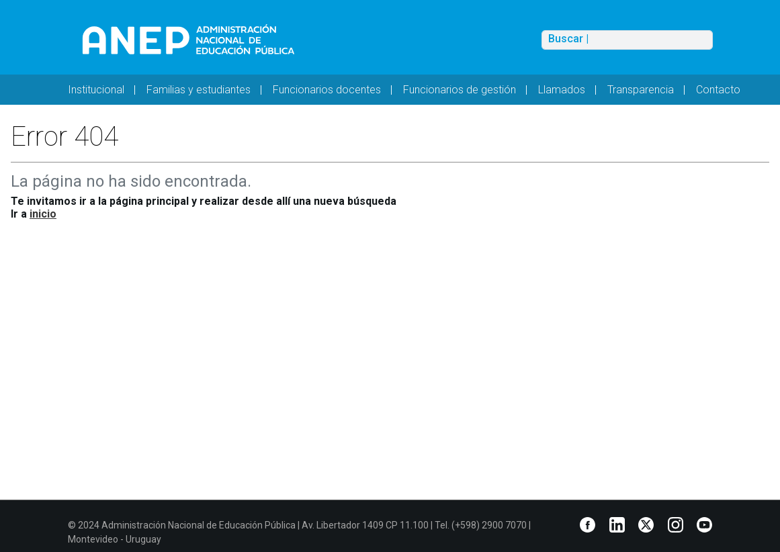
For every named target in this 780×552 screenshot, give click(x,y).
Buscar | (568, 39)
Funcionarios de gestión (459, 89)
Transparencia (640, 89)
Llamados (561, 89)
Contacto (718, 89)
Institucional (96, 89)
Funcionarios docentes (327, 89)
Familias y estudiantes (198, 89)
